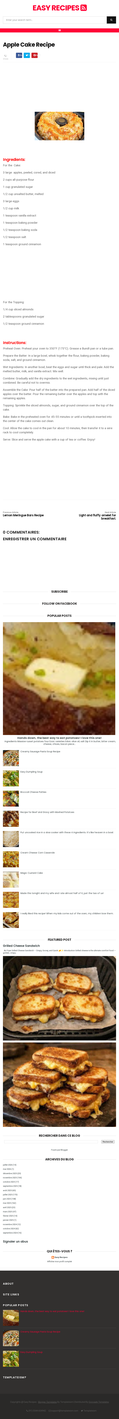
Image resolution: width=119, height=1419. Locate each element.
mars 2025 (7, 1211)
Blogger (64, 1150)
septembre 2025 (10, 1186)
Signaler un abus (15, 1241)
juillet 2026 (7, 1165)
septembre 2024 (10, 1233)
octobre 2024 (9, 1228)
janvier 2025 (8, 1220)
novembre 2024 (10, 1224)
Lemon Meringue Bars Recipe (25, 514)
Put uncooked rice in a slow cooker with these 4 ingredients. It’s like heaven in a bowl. (67, 832)
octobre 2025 (9, 1182)
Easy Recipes (59, 8)
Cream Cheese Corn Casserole (37, 852)
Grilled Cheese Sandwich (21, 946)
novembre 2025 (10, 1177)
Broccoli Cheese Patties (33, 792)
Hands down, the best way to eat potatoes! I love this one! (59, 738)
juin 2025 (7, 1199)
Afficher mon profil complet (59, 1261)
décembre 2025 (10, 1173)
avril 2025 (7, 1207)
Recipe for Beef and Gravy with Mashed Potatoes (47, 812)
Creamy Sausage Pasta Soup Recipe (40, 751)
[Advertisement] (59, 86)
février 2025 (8, 1216)
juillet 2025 (7, 1194)
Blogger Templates (47, 1402)
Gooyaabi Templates (99, 1402)
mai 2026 (7, 1169)
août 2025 (7, 1190)
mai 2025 (7, 1203)
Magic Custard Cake (31, 873)
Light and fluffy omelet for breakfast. (93, 516)
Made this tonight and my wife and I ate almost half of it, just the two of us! (62, 893)
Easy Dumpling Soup (31, 771)
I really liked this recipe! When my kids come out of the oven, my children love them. (66, 913)
